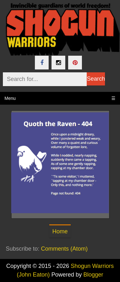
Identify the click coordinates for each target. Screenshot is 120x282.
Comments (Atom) (64, 249)
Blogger (93, 274)
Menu (60, 98)
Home (60, 231)
